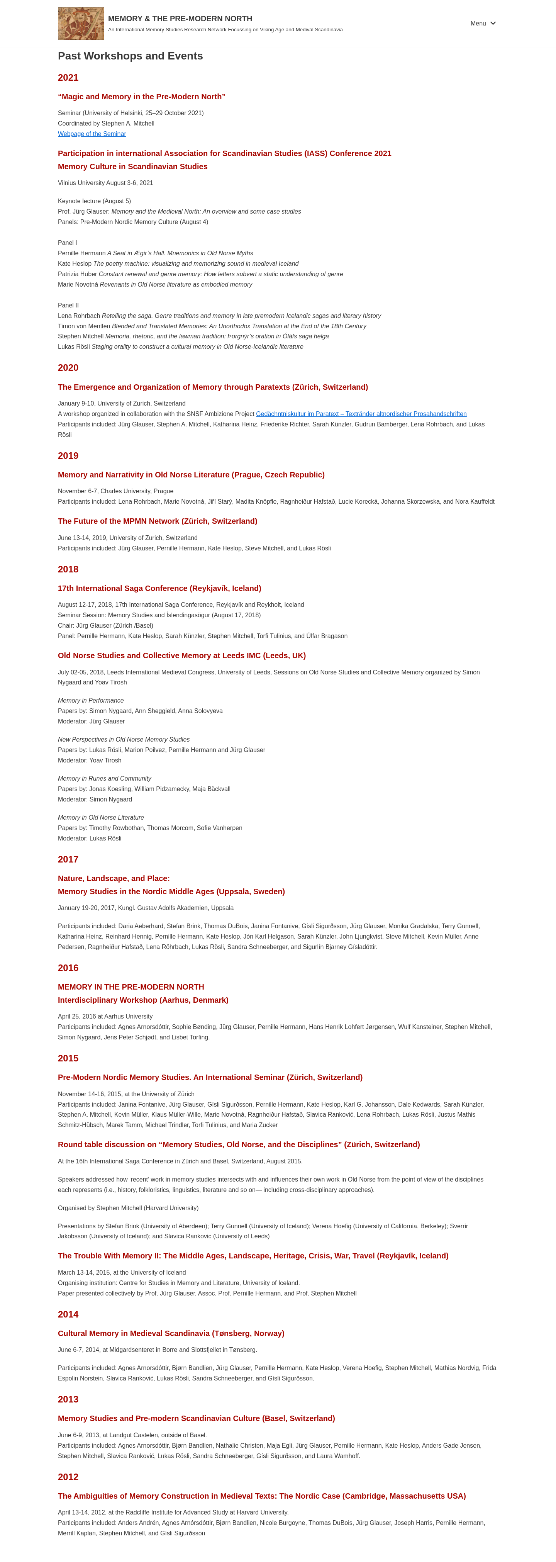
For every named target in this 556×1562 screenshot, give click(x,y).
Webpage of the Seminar (92, 134)
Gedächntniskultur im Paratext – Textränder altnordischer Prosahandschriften (361, 414)
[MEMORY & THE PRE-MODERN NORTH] (200, 23)
